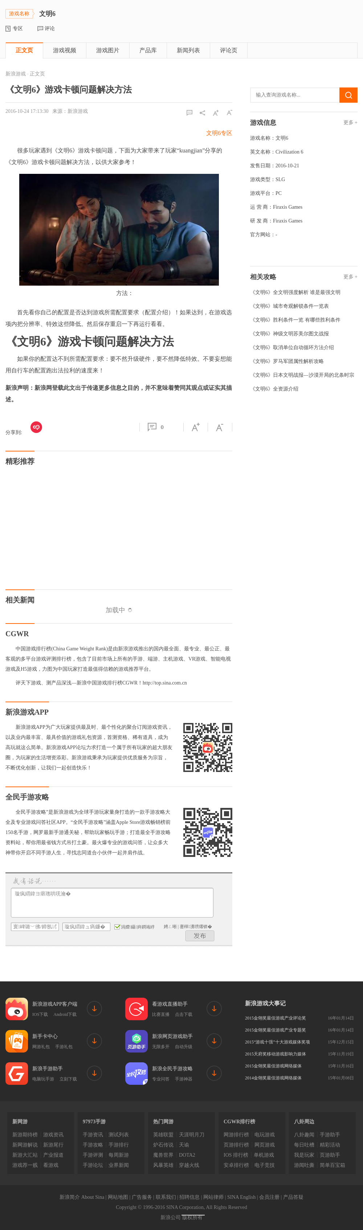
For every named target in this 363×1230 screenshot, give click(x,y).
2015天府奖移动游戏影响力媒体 (275, 1054)
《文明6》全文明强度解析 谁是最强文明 (295, 292)
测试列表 (119, 1134)
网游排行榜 (236, 1134)
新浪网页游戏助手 (172, 1036)
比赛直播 (161, 1014)
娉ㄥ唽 (170, 926)
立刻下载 (68, 1079)
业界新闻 (119, 1165)
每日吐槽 (304, 1145)
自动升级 (183, 1046)
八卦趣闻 (304, 1134)
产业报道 (53, 1155)
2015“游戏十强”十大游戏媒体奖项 (277, 1042)
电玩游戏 (264, 1134)
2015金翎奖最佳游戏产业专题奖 (275, 1030)
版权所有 (192, 1217)
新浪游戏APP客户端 (54, 1004)
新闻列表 (188, 50)
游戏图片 (107, 50)
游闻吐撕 (304, 1165)
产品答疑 (293, 1197)
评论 (50, 28)
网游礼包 (41, 1046)
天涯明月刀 (191, 1134)
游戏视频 (64, 50)
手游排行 (119, 1145)
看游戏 (50, 1165)
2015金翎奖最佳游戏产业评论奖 (275, 1018)
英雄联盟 (163, 1134)
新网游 (20, 1121)
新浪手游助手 (47, 1068)
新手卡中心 (45, 1036)
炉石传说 (163, 1145)
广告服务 (142, 1197)
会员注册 (269, 1197)
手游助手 (330, 1134)
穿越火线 (189, 1165)
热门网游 (163, 1121)
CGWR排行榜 (239, 1121)
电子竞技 (264, 1165)
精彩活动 (330, 1145)
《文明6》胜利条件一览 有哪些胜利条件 (295, 320)
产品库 (148, 50)
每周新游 (119, 1155)
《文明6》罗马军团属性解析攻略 (287, 361)
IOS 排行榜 (236, 1155)
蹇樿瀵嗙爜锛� (196, 926)
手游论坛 (93, 1165)
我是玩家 (304, 1155)
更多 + (350, 122)
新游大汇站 (25, 1155)
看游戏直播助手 (170, 1004)
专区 (18, 28)
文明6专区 (219, 133)
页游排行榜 (236, 1145)
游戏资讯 (53, 1134)
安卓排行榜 (236, 1165)
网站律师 (213, 1197)
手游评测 (93, 1155)
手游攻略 (93, 1145)
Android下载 (65, 1014)
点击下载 (183, 1014)
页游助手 (330, 1155)
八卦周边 (304, 1121)
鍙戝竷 (200, 936)
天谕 (184, 1145)
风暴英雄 (163, 1165)
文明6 (282, 138)
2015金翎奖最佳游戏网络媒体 (273, 1065)
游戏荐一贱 (25, 1165)
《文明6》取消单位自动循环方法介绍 (292, 347)
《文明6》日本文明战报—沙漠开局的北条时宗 (302, 375)
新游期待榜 (25, 1134)
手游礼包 (64, 1046)
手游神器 (183, 1079)
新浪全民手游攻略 (172, 1068)
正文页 (24, 50)
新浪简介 (70, 1197)
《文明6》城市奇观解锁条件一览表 (289, 306)
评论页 (228, 50)
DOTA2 (187, 1155)
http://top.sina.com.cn (165, 683)
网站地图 (118, 1197)
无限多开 (161, 1046)
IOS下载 (40, 1014)
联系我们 (166, 1197)
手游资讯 (93, 1134)
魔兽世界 (163, 1155)
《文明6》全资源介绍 (274, 389)
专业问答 (161, 1079)
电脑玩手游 (43, 1079)
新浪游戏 (15, 74)
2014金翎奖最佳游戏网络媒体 (273, 1077)
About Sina (92, 1197)
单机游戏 (264, 1155)
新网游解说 (25, 1145)
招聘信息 (189, 1197)
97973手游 (94, 1121)
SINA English (241, 1197)
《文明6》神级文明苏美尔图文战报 (289, 333)
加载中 (119, 610)
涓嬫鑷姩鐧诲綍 (134, 926)
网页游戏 (264, 1145)
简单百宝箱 (332, 1165)
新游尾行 (53, 1145)
